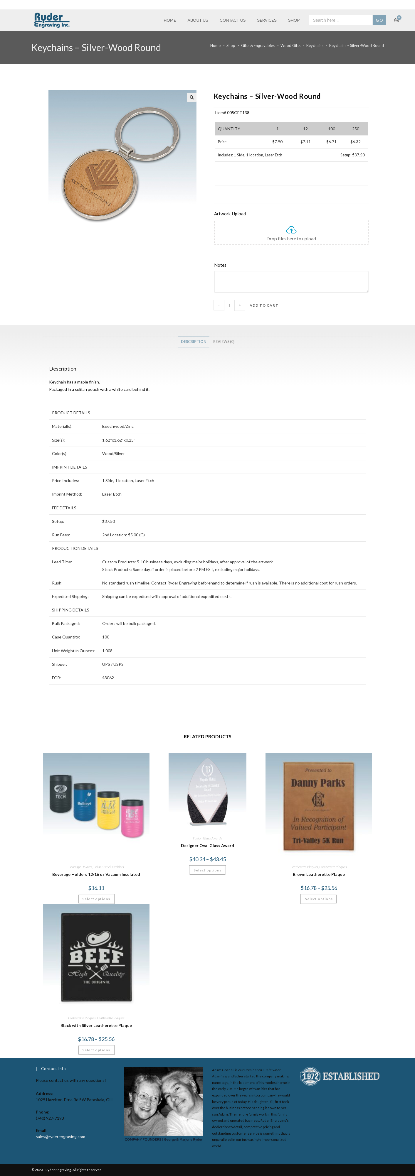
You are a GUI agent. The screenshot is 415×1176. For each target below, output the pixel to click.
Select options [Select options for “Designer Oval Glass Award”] (207, 870)
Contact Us (233, 20)
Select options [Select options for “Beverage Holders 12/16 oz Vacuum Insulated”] (96, 899)
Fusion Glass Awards (207, 838)
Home (170, 20)
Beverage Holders (80, 867)
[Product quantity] (229, 305)
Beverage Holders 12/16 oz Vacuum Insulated (96, 874)
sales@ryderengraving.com (60, 1136)
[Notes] (291, 265)
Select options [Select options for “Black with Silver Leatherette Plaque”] (96, 1050)
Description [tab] (193, 341)
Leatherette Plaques (304, 867)
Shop (294, 20)
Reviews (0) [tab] (223, 341)
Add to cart (264, 305)
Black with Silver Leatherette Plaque (96, 1025)
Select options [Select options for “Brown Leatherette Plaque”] (319, 899)
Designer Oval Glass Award (207, 845)
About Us (198, 20)
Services (267, 20)
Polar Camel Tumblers (108, 867)
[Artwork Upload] (291, 214)
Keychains (314, 45)
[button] (191, 97)
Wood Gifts (290, 45)
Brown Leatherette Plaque (319, 874)
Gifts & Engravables (258, 45)
